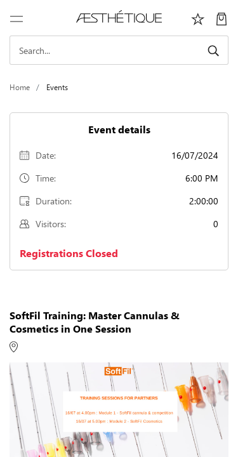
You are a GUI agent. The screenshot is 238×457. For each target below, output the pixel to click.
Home (20, 87)
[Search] (119, 50)
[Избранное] (198, 17)
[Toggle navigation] (16, 18)
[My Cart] (221, 17)
